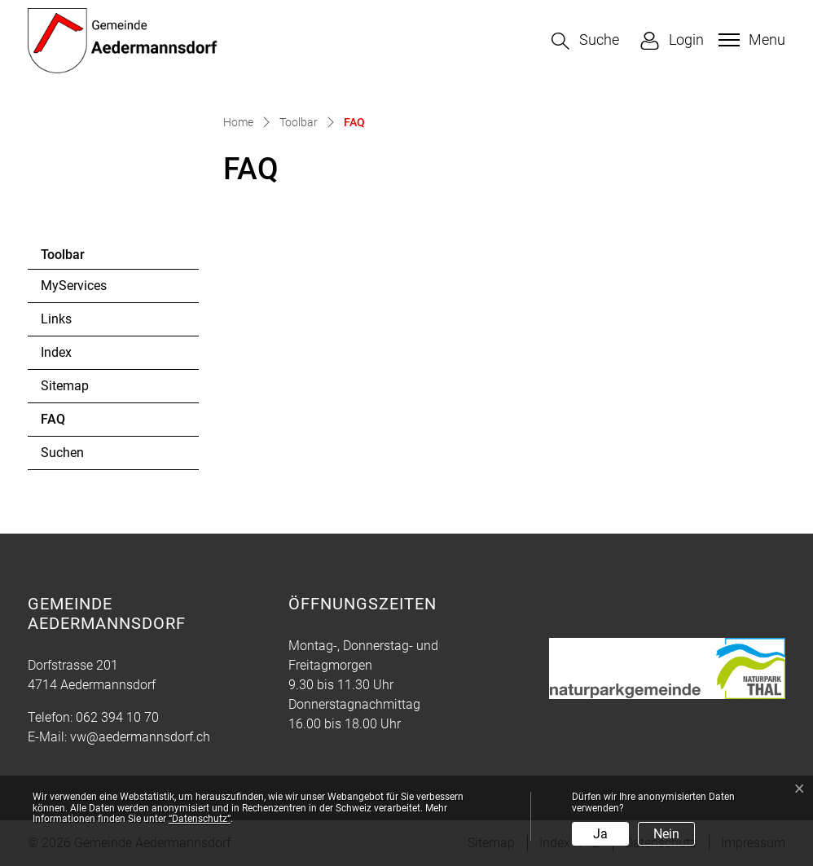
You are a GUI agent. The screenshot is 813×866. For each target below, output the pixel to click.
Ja (600, 834)
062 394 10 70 (117, 717)
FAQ (85, 423)
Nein (666, 834)
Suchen (62, 452)
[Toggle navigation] (749, 40)
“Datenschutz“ (200, 818)
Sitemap (65, 385)
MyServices (74, 285)
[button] (585, 41)
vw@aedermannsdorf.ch (140, 737)
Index (56, 352)
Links (56, 319)
